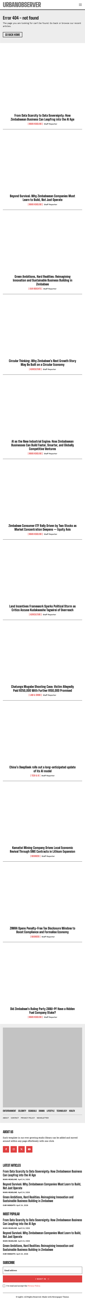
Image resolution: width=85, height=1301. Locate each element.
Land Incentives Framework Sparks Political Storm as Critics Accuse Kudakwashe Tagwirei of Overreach (42, 608)
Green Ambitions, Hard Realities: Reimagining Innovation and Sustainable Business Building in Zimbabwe (42, 280)
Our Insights (35, 289)
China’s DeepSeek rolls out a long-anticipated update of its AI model (42, 769)
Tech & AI (35, 775)
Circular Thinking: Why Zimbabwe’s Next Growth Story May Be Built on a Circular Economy (42, 362)
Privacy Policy (34, 1285)
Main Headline (35, 124)
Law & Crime (35, 695)
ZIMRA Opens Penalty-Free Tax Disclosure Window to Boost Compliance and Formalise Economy (42, 930)
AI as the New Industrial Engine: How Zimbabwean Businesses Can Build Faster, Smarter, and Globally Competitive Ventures (42, 445)
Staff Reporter (50, 124)
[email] (42, 1270)
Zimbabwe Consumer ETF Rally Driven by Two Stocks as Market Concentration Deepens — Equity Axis (43, 527)
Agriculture (35, 369)
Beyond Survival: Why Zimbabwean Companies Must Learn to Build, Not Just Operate (42, 198)
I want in (42, 1279)
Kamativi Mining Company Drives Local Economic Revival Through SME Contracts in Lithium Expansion (42, 849)
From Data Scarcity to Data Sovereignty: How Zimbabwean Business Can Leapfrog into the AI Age (42, 117)
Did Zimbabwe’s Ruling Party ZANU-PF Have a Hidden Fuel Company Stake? (42, 1010)
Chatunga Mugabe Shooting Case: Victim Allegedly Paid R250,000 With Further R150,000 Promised (42, 688)
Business (35, 856)
